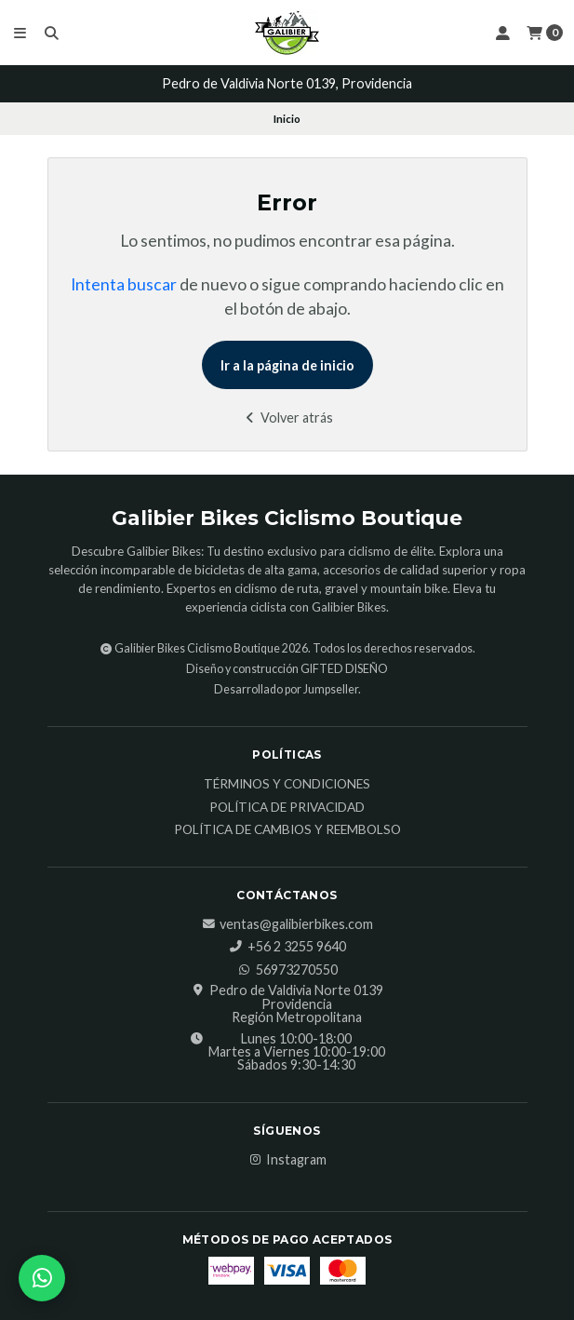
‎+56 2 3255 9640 (287, 946)
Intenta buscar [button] (124, 284)
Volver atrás (287, 417)
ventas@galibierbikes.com (287, 924)
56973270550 (287, 970)
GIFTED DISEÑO (344, 669)
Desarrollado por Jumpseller (286, 689)
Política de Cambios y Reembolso (287, 830)
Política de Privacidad (287, 808)
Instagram (287, 1159)
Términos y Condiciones (287, 784)
